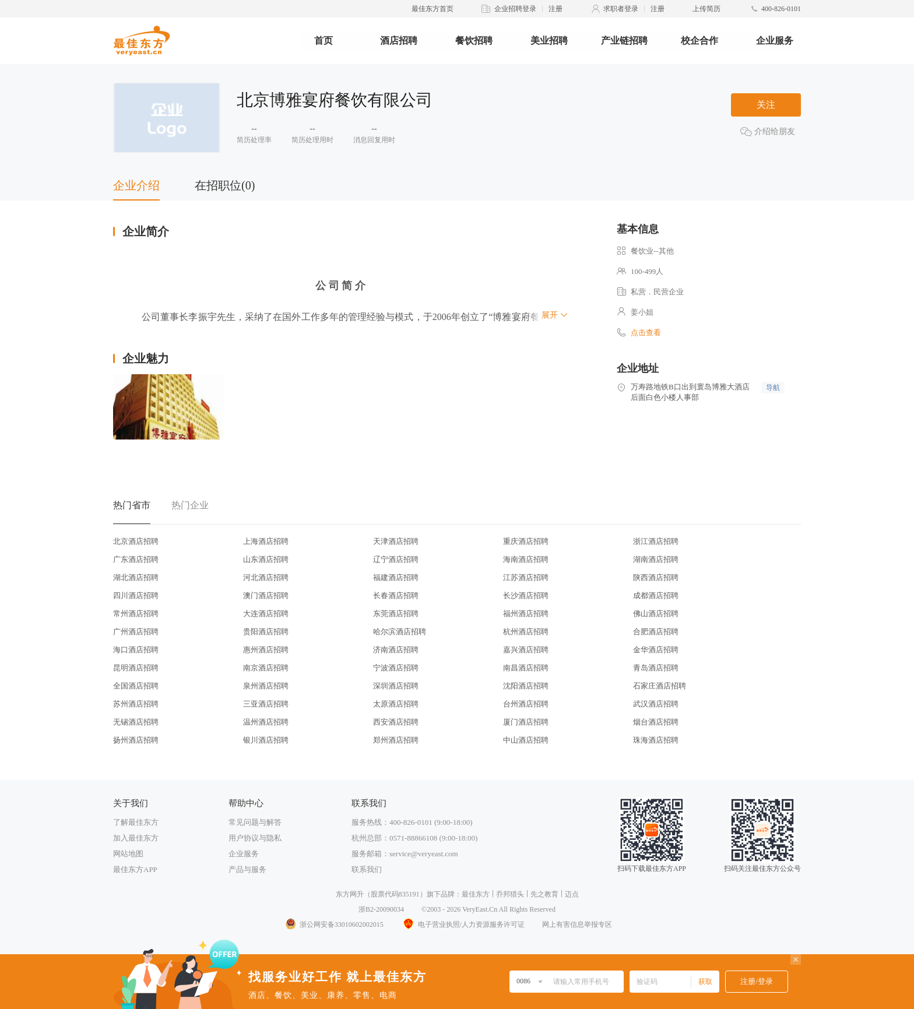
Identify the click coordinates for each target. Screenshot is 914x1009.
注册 (556, 9)
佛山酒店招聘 (656, 613)
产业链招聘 (624, 40)
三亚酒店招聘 (266, 703)
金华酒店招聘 (656, 649)
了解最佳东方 (136, 822)
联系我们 (366, 869)
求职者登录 (620, 9)
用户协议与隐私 (255, 838)
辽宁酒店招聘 (396, 559)
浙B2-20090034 (381, 909)
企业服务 (774, 40)
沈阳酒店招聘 (526, 685)
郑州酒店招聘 (396, 740)
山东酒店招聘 (266, 559)
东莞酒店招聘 (396, 613)
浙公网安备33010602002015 (334, 924)
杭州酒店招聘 (526, 631)
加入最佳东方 (136, 838)
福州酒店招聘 (526, 613)
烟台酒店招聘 (656, 722)
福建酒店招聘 (396, 577)
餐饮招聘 (474, 40)
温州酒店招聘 (266, 722)
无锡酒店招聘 (136, 722)
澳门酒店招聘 (266, 595)
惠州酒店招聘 (266, 649)
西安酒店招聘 (396, 722)
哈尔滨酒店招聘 (399, 631)
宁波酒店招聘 (396, 667)
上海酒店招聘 (266, 541)
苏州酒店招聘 (136, 703)
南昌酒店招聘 (526, 667)
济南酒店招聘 (396, 649)
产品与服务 (247, 869)
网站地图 (128, 853)
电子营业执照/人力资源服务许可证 (463, 924)
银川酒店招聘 (266, 740)
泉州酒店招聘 (266, 685)
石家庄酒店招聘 (659, 685)
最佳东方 (476, 894)
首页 (323, 40)
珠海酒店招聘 (656, 740)
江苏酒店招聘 (526, 577)
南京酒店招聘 (266, 667)
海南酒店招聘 (526, 559)
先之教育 (544, 894)
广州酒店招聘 (136, 631)
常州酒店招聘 (136, 613)
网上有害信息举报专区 (577, 924)
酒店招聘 (398, 40)
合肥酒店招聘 (656, 631)
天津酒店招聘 (396, 541)
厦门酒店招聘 (526, 722)
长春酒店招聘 (396, 595)
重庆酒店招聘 (526, 541)
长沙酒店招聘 (526, 595)
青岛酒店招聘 (656, 667)
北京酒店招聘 (136, 541)
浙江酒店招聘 (656, 541)
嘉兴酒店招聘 (526, 649)
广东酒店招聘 (136, 559)
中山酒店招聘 (526, 740)
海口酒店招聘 (136, 649)
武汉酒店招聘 (656, 703)
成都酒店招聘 (656, 595)
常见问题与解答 (255, 822)
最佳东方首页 (433, 9)
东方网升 (350, 894)
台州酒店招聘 (526, 703)
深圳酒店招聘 (396, 685)
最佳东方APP (135, 869)
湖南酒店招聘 (656, 559)
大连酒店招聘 (266, 613)
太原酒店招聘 (396, 703)
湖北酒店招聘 (136, 577)
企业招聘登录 (515, 9)
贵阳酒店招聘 (266, 631)
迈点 (572, 894)
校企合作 (699, 40)
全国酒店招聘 (136, 685)
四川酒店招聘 (136, 595)
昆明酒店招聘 (136, 667)
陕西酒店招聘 (656, 577)
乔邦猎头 (510, 894)
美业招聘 (549, 40)
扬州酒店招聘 (136, 740)
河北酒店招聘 (266, 577)
